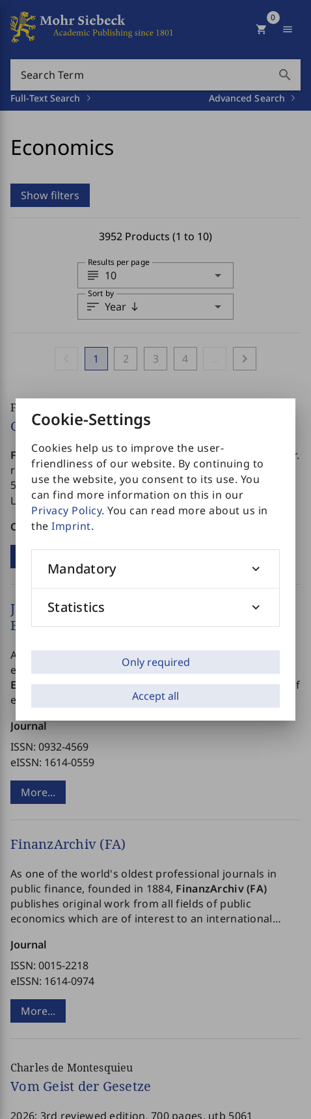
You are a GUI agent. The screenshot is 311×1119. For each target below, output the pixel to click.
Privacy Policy (66, 510)
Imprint (71, 526)
